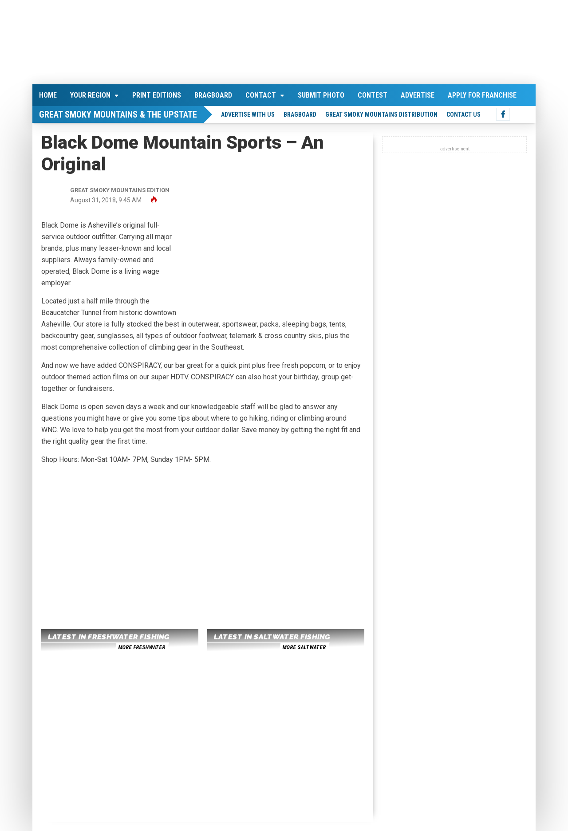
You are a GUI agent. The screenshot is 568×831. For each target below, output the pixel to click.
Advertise (417, 95)
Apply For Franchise (482, 95)
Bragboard (213, 95)
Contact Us (463, 114)
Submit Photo (321, 95)
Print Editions (156, 95)
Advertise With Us (248, 114)
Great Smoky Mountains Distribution (381, 114)
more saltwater (304, 647)
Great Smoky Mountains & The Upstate (118, 114)
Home (48, 95)
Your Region (90, 95)
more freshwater (142, 647)
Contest (372, 95)
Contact (260, 95)
